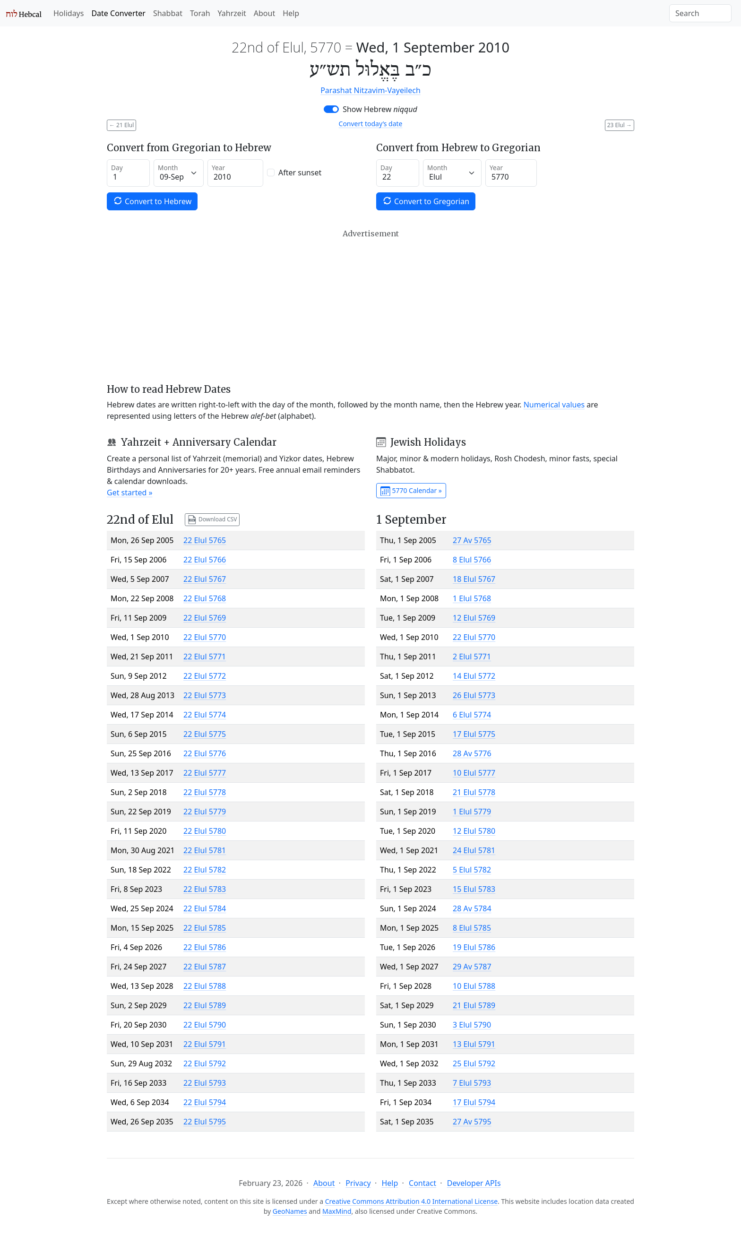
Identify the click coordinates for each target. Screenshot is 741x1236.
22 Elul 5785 (204, 928)
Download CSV (212, 520)
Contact (422, 1183)
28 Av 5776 (472, 753)
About (264, 13)
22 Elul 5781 (204, 850)
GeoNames (290, 1211)
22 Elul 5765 (204, 540)
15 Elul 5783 (474, 889)
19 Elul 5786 (474, 947)
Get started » (130, 492)
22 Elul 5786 (204, 947)
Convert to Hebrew (152, 201)
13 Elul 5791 (474, 1044)
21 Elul (121, 125)
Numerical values (554, 404)
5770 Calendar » (411, 491)
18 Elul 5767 (474, 579)
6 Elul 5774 (472, 714)
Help (291, 13)
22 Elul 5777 (204, 773)
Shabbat (167, 13)
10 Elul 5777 (474, 773)
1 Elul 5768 (472, 598)
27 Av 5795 (472, 1121)
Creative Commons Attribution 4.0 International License (411, 1201)
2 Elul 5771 (472, 656)
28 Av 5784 (472, 908)
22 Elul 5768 (204, 598)
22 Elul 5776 (204, 753)
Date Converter (118, 13)
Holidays (68, 13)
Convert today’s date (371, 123)
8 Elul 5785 (472, 928)
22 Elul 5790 (204, 1025)
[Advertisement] (370, 306)
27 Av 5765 (472, 540)
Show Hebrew (380, 109)
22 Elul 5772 (204, 676)
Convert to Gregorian (425, 201)
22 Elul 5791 (204, 1044)
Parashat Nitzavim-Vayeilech (370, 90)
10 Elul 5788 (474, 986)
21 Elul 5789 (474, 1005)
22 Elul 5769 (204, 618)
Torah (200, 13)
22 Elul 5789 (204, 1005)
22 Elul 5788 (204, 986)
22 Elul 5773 (204, 695)
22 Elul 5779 (204, 811)
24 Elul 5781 (474, 850)
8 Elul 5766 (472, 559)
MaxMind (337, 1211)
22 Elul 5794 (204, 1102)
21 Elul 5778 (474, 792)
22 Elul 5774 (204, 714)
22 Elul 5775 (204, 734)
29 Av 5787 (472, 966)
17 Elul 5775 (474, 734)
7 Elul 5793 (472, 1083)
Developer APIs (474, 1183)
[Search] (700, 13)
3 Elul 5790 (472, 1025)
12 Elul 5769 (474, 618)
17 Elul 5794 (474, 1102)
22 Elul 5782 (204, 869)
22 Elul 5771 (204, 656)
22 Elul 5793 (204, 1083)
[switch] (331, 109)
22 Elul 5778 (204, 792)
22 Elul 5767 (204, 579)
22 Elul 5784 (204, 908)
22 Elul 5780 (204, 831)
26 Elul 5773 (474, 695)
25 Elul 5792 (474, 1063)
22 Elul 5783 (204, 889)
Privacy (357, 1183)
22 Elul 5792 (204, 1063)
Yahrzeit (232, 13)
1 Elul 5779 (472, 811)
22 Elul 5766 (204, 559)
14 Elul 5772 (474, 676)
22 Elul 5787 (204, 966)
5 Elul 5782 (472, 869)
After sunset (299, 172)
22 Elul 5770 (204, 637)
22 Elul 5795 (204, 1121)
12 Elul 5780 (474, 831)
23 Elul (619, 125)
